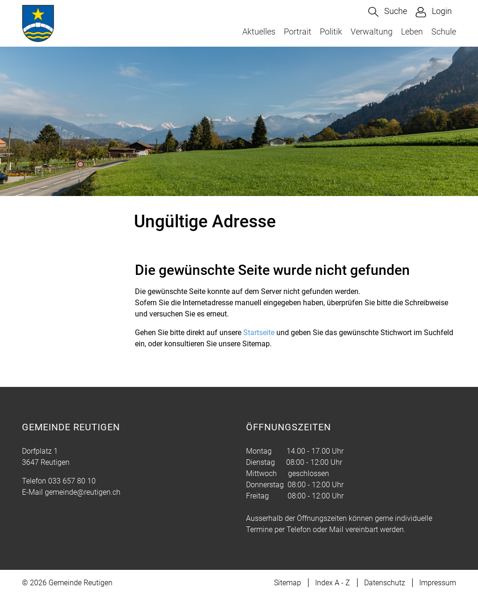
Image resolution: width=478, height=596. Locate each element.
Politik (331, 31)
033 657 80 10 (72, 481)
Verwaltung (372, 31)
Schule (443, 31)
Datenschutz (384, 582)
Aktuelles (258, 31)
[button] (387, 12)
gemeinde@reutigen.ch (82, 492)
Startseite (258, 332)
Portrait (297, 31)
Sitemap (287, 582)
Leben (412, 31)
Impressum (437, 582)
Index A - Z (332, 582)
